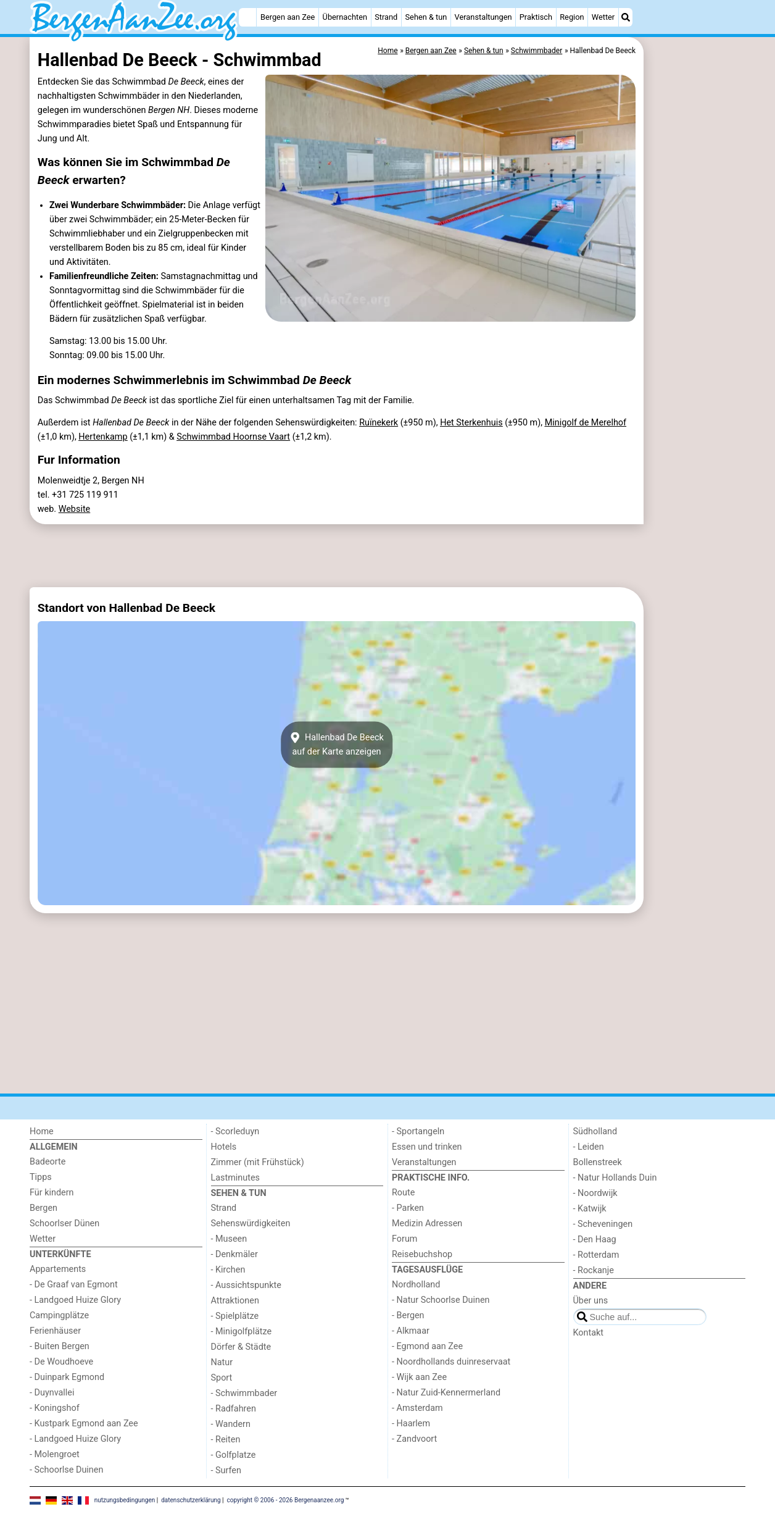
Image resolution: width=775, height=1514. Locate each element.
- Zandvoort (414, 1439)
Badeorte (47, 1161)
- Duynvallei (52, 1392)
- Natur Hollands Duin (615, 1178)
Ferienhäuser (55, 1331)
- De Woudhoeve (61, 1362)
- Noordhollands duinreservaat (451, 1362)
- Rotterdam (596, 1255)
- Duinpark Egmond (67, 1377)
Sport (222, 1378)
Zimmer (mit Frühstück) (257, 1162)
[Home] (247, 17)
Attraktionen (235, 1300)
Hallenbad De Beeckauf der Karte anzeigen (336, 744)
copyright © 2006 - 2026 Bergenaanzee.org (285, 1500)
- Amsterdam (417, 1408)
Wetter (603, 17)
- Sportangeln (418, 1131)
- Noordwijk (595, 1193)
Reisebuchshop (422, 1254)
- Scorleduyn (235, 1131)
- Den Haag (594, 1239)
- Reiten (226, 1439)
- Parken (408, 1208)
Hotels (224, 1147)
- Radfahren (233, 1408)
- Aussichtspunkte (246, 1285)
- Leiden (588, 1147)
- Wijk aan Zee (419, 1377)
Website (75, 509)
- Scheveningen (603, 1224)
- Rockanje (593, 1270)
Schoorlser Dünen (64, 1223)
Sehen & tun (426, 17)
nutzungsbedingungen (124, 1500)
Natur (222, 1362)
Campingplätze (59, 1315)
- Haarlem (411, 1423)
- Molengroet (55, 1454)
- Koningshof (55, 1408)
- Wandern (231, 1424)
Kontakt (588, 1333)
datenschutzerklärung (190, 1500)
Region (572, 17)
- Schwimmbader (244, 1393)
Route (403, 1192)
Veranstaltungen (483, 17)
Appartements (58, 1269)
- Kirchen (228, 1270)
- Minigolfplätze (241, 1331)
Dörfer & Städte (241, 1347)
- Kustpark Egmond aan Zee (84, 1423)
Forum (404, 1239)
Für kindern (52, 1192)
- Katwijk (590, 1208)
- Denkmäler (234, 1254)
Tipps (41, 1177)
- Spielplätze (235, 1316)
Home (42, 1131)
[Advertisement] (696, 321)
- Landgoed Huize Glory (75, 1300)
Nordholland (416, 1284)
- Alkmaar (410, 1331)
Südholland (595, 1131)
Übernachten (345, 17)
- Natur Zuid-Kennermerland (446, 1392)
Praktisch (536, 17)
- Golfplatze (233, 1455)
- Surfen (226, 1470)
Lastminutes (235, 1178)
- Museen (229, 1239)
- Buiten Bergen (59, 1346)
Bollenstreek (597, 1162)
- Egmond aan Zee (427, 1346)
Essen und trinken (427, 1147)
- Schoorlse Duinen (66, 1470)
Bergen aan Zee (287, 17)
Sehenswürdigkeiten (251, 1223)
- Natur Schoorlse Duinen (441, 1300)
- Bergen (408, 1315)
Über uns (590, 1300)
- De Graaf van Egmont (74, 1284)
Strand (386, 17)
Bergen (43, 1208)
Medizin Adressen (427, 1223)
